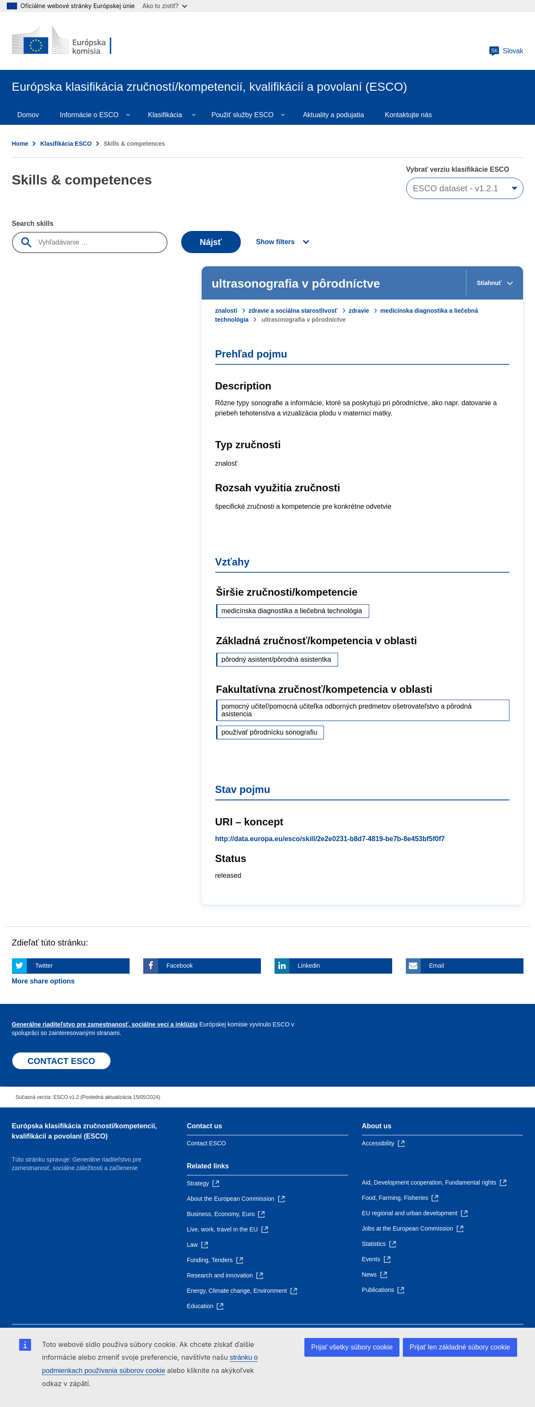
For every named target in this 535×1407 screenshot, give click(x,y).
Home (20, 143)
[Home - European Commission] (74, 41)
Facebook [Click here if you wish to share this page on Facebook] (180, 965)
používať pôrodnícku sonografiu (270, 732)
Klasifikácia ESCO (66, 143)
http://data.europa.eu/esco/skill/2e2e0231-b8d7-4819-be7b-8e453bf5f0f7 (330, 838)
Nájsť (211, 242)
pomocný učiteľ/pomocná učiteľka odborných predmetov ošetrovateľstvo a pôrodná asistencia (347, 710)
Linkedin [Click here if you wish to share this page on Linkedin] (309, 965)
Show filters (275, 241)
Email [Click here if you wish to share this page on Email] (436, 965)
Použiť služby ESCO (242, 114)
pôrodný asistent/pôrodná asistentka (276, 659)
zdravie (359, 310)
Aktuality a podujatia (333, 114)
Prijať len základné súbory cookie (460, 1347)
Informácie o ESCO (89, 114)
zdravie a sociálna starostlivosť (293, 310)
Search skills (33, 223)
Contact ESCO (206, 1143)
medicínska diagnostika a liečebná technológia (292, 610)
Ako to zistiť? (164, 5)
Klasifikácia (165, 114)
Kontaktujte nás (408, 114)
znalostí (226, 310)
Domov (28, 114)
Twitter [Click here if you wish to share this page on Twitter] (44, 965)
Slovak (506, 51)
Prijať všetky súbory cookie (352, 1347)
